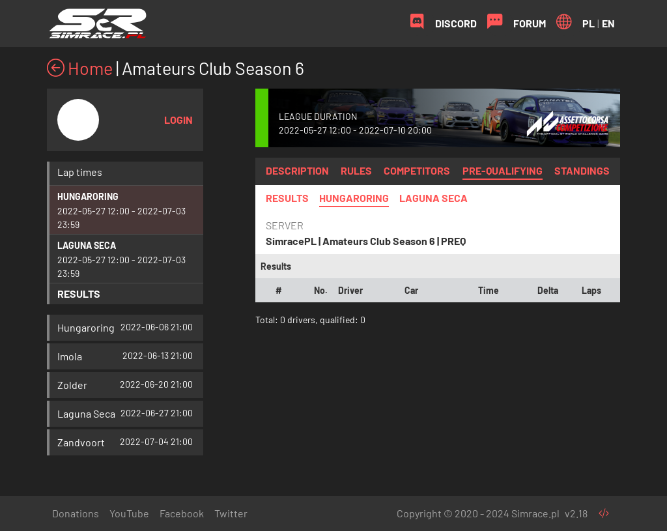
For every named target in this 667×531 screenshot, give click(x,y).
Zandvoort (81, 442)
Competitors (417, 170)
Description (297, 170)
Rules (356, 170)
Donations (75, 513)
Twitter (231, 513)
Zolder (72, 385)
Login (178, 119)
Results (78, 293)
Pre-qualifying (502, 170)
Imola (69, 356)
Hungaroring (88, 196)
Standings (582, 170)
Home (80, 67)
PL (588, 23)
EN (608, 23)
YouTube (129, 513)
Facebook (182, 513)
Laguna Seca (86, 245)
